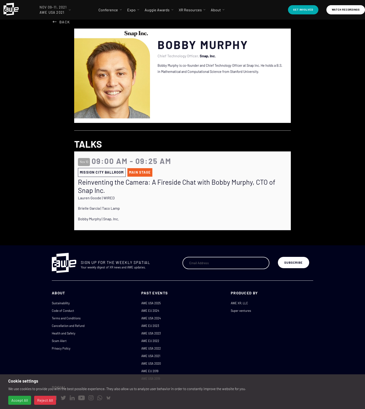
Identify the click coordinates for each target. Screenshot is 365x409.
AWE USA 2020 (151, 363)
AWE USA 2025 (151, 303)
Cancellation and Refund (68, 326)
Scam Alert (59, 341)
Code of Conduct (63, 311)
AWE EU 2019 (149, 371)
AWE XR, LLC (239, 303)
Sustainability (61, 303)
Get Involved (303, 9)
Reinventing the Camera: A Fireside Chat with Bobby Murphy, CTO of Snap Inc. (176, 186)
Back (64, 22)
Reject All (45, 400)
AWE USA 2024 (151, 318)
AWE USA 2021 (150, 356)
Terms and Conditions (66, 318)
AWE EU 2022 (150, 341)
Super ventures (241, 311)
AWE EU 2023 (150, 326)
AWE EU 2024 (150, 311)
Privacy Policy (61, 348)
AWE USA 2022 (151, 348)
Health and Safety (63, 333)
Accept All (19, 400)
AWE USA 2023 (151, 333)
